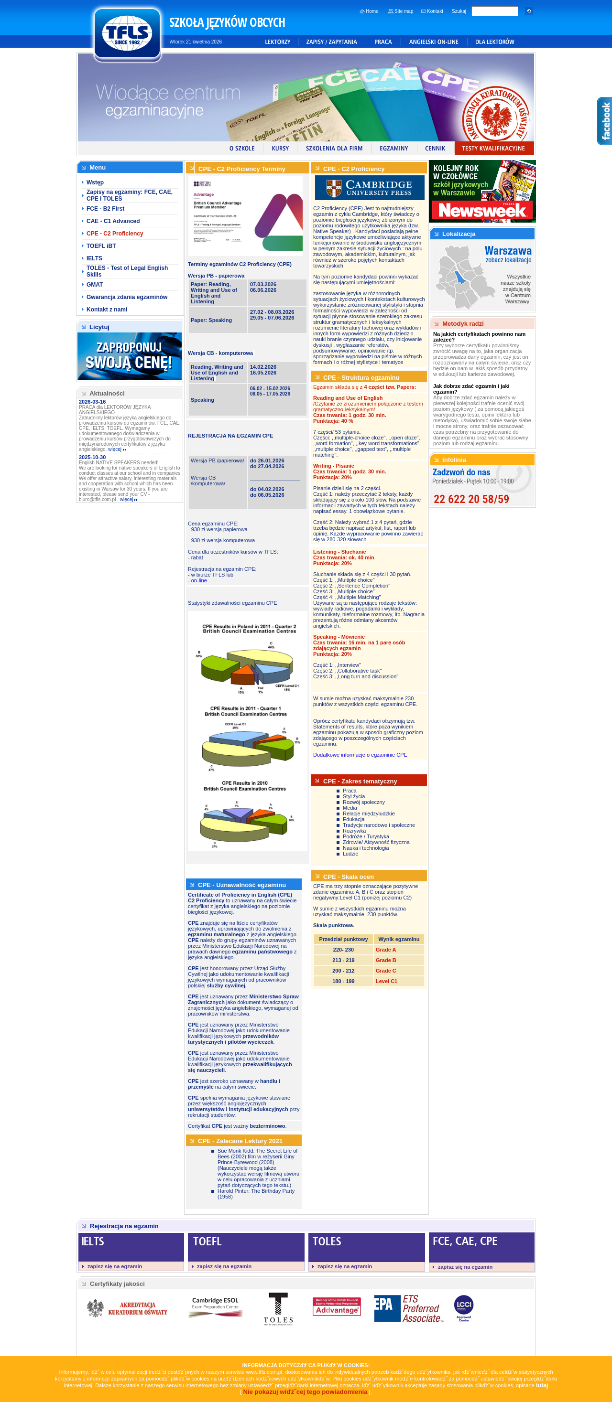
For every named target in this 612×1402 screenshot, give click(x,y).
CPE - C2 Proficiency (115, 233)
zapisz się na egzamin (114, 1266)
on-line (199, 580)
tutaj (542, 1385)
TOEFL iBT (101, 246)
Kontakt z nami (107, 309)
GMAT (95, 284)
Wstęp (95, 182)
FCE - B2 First (105, 208)
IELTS (94, 258)
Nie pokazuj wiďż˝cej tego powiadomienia (305, 1391)
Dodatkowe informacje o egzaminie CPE (360, 755)
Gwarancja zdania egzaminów (127, 297)
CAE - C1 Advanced (113, 221)
